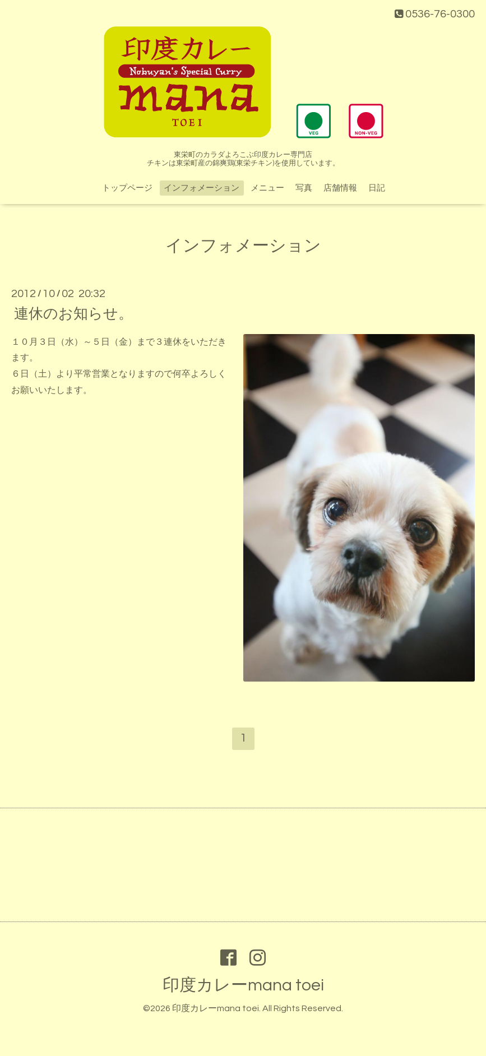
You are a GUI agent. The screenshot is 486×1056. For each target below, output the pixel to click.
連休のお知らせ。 (73, 313)
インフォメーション (201, 188)
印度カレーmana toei (243, 985)
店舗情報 (340, 188)
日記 (376, 188)
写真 (303, 188)
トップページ (127, 188)
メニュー (267, 188)
